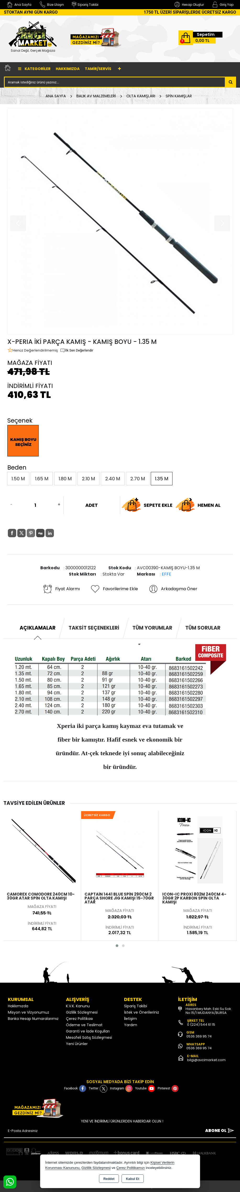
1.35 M (161, 478)
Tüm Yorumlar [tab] (152, 627)
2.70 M (137, 478)
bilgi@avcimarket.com (206, 1059)
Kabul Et (132, 1179)
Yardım (130, 1025)
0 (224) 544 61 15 (201, 1024)
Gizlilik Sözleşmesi (82, 1012)
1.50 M (18, 478)
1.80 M (65, 478)
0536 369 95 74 (199, 1036)
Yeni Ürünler (77, 1043)
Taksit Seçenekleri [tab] (94, 627)
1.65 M (41, 478)
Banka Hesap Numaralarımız (33, 1018)
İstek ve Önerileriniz (141, 1012)
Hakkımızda (68, 68)
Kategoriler (34, 68)
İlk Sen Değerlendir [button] (76, 350)
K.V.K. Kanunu (78, 1006)
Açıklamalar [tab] (37, 627)
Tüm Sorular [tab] (202, 627)
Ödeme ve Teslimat (84, 1025)
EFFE (166, 574)
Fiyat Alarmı (61, 589)
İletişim (130, 1018)
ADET (91, 505)
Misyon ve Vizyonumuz (28, 1012)
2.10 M (88, 478)
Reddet (108, 1179)
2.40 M (112, 478)
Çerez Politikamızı (130, 1168)
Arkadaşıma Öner (172, 589)
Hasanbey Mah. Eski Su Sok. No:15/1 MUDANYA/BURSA (209, 1010)
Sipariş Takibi (135, 1006)
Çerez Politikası (79, 1018)
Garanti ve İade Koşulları (88, 1031)
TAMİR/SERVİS (98, 68)
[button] (117, 945)
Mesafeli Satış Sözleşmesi (89, 1037)
